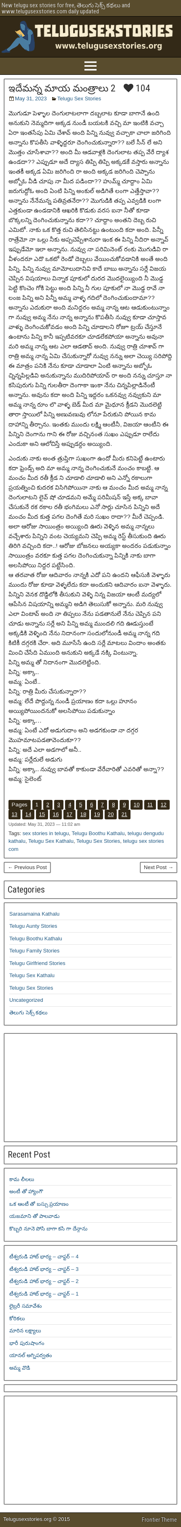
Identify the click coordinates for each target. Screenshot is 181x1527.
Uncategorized (26, 1000)
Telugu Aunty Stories (33, 926)
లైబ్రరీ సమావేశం (25, 1306)
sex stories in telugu (46, 833)
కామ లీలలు (21, 1179)
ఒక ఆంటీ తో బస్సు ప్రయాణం (39, 1204)
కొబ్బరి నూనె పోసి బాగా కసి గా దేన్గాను (48, 1229)
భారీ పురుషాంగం (26, 1343)
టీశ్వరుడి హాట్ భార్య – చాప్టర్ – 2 (43, 1281)
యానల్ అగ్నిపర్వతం (30, 1355)
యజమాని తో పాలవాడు (34, 1216)
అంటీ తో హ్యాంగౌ (26, 1191)
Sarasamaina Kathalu (34, 914)
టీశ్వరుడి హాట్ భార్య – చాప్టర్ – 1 (43, 1294)
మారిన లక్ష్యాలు (25, 1331)
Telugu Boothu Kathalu (98, 833)
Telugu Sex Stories (79, 98)
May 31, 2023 (31, 98)
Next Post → (158, 867)
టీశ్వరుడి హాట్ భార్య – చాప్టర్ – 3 (43, 1269)
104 (137, 88)
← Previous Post (27, 867)
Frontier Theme (159, 1519)
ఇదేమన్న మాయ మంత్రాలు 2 (62, 88)
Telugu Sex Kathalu (51, 841)
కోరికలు (17, 1318)
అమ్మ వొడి (19, 1368)
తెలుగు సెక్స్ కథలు (28, 1013)
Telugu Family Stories (34, 951)
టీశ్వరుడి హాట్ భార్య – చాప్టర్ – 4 (43, 1256)
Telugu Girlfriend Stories (37, 963)
